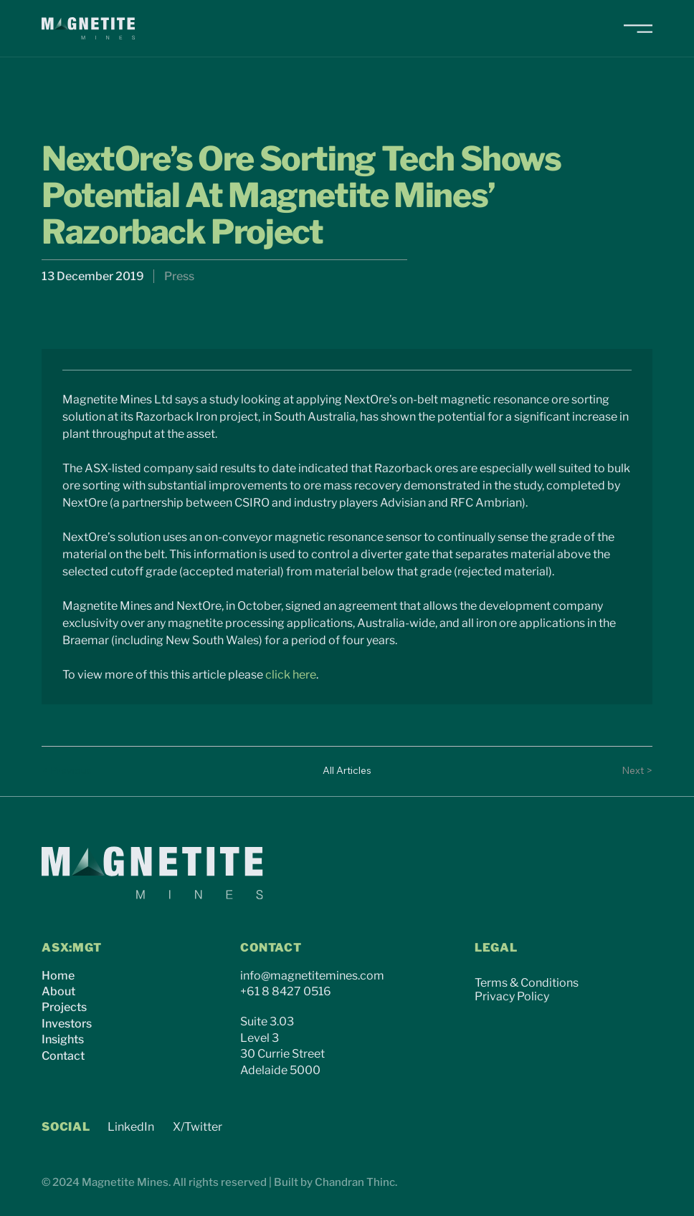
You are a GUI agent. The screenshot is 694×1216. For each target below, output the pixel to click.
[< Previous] (70, 771)
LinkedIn (131, 1127)
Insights (63, 1039)
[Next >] (623, 771)
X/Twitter (197, 1127)
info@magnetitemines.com (312, 975)
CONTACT (271, 947)
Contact (63, 1056)
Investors (67, 1023)
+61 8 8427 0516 (285, 991)
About (58, 991)
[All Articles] (347, 771)
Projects (64, 1007)
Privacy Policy (512, 996)
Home (58, 975)
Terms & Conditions (527, 983)
